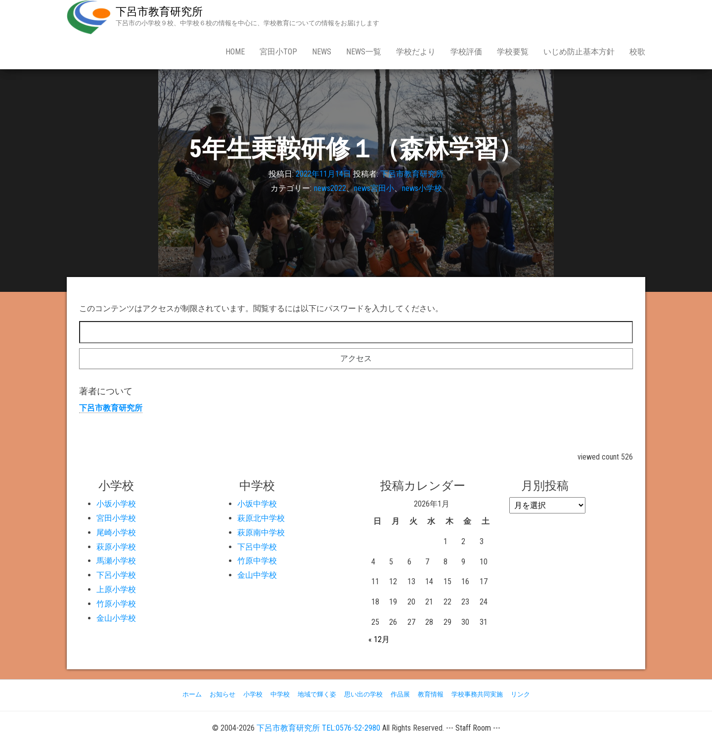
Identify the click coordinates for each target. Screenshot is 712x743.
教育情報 (431, 694)
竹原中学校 (257, 560)
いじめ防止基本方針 (579, 51)
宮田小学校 (116, 518)
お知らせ (222, 694)
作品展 (400, 694)
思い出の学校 (363, 694)
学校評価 (466, 51)
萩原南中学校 (261, 532)
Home (235, 51)
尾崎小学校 (116, 532)
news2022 (330, 188)
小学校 (253, 694)
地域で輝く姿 (317, 694)
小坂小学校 (116, 504)
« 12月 (379, 639)
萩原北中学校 (261, 518)
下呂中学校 (257, 547)
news (321, 51)
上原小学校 (116, 589)
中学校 (280, 694)
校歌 (637, 51)
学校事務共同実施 (477, 694)
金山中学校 (257, 575)
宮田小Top (278, 51)
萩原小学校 (116, 547)
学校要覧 (513, 51)
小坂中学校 (257, 504)
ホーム (192, 694)
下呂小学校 (116, 575)
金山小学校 (116, 618)
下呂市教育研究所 (159, 11)
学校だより (416, 51)
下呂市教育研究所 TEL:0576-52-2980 (318, 728)
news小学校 (422, 188)
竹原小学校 (116, 603)
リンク (520, 694)
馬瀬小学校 (116, 560)
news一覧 (363, 51)
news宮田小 (374, 188)
